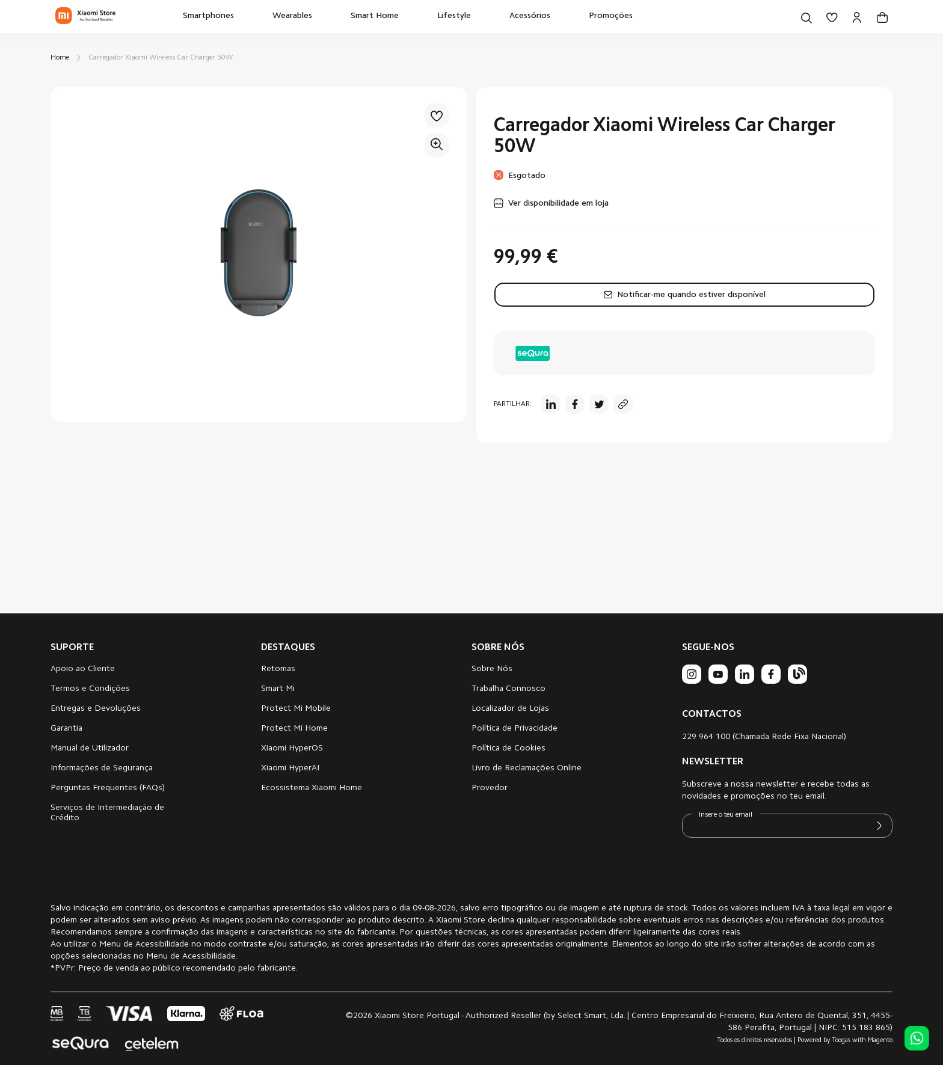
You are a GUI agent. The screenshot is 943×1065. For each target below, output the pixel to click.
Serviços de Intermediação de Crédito (107, 813)
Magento (880, 1040)
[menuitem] (208, 16)
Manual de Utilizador (90, 748)
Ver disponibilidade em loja (558, 204)
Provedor (490, 788)
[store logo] (85, 16)
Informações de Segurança (102, 768)
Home (60, 57)
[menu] (408, 16)
